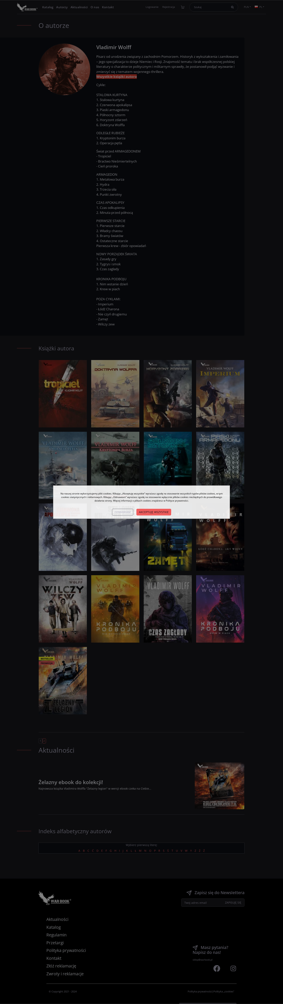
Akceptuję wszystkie (154, 512)
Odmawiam (123, 512)
